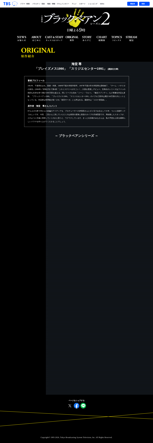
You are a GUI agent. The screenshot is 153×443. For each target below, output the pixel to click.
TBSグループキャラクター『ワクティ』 (14, 3)
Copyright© (45, 438)
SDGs (102, 4)
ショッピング (92, 4)
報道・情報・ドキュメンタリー (58, 4)
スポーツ (82, 4)
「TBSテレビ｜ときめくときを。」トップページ (6, 4)
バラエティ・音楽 (38, 4)
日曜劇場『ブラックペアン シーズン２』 (76, 20)
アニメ (74, 4)
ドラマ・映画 (25, 4)
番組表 (132, 4)
